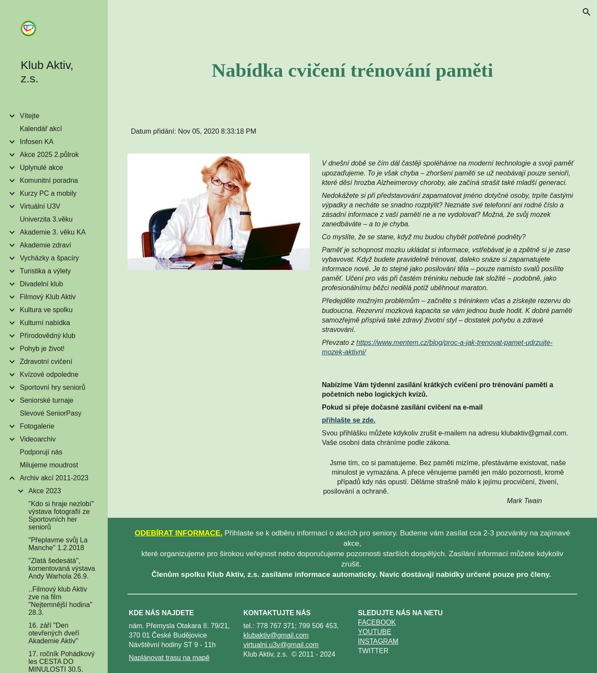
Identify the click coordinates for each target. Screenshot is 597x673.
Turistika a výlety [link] (45, 271)
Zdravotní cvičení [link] (46, 361)
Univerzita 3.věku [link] (46, 219)
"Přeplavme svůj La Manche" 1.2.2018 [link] (57, 543)
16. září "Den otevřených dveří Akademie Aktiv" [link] (53, 633)
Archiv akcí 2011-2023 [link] (54, 478)
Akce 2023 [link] (44, 491)
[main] (352, 70)
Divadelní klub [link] (41, 284)
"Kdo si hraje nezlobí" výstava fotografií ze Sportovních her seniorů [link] (61, 515)
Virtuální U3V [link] (40, 206)
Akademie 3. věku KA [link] (53, 232)
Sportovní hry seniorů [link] (52, 387)
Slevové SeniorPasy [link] (50, 413)
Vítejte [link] (29, 115)
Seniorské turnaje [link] (47, 400)
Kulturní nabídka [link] (45, 322)
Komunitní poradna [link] (49, 180)
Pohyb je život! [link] (42, 348)
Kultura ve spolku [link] (46, 309)
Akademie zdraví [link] (45, 245)
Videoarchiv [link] (38, 439)
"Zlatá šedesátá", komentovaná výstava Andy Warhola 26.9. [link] (61, 568)
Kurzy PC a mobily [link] (48, 193)
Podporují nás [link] (41, 452)
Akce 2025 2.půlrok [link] (49, 154)
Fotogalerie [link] (37, 426)
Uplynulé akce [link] (41, 167)
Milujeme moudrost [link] (49, 465)
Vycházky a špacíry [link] (49, 258)
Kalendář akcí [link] (41, 128)
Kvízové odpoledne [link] (49, 374)
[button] (586, 12)
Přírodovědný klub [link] (47, 335)
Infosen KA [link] (36, 141)
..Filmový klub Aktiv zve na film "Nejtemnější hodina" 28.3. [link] (60, 600)
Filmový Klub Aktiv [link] (48, 297)
